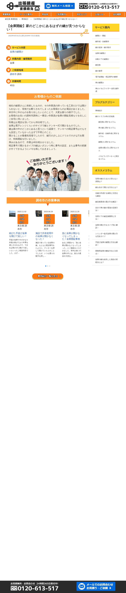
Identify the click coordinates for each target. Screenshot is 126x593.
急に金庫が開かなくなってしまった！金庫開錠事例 (71, 236)
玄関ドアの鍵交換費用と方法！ (105, 217)
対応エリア (82, 14)
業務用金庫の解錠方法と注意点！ (106, 252)
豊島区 (59, 557)
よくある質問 (14, 490)
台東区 (105, 553)
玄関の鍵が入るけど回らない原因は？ (106, 180)
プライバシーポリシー (18, 458)
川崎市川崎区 (82, 561)
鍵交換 (98, 65)
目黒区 (59, 561)
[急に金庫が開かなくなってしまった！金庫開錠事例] (65, 215)
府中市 (105, 557)
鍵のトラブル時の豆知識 (104, 116)
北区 (93, 548)
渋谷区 (47, 553)
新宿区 (59, 553)
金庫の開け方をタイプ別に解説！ (106, 226)
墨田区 (82, 553)
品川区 (36, 553)
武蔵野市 (47, 561)
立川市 (13, 557)
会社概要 (117, 14)
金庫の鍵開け (16, 51)
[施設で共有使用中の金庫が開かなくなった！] (39, 215)
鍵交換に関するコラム (107, 122)
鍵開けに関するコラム (107, 142)
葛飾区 (82, 548)
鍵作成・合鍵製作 (102, 41)
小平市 (24, 553)
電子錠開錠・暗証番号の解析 (106, 77)
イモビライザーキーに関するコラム (108, 157)
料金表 (45, 14)
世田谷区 (94, 553)
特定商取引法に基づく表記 (19, 462)
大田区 (70, 548)
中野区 (70, 557)
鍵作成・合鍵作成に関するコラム (108, 134)
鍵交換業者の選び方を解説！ (106, 202)
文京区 (13, 561)
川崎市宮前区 (36, 565)
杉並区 (70, 553)
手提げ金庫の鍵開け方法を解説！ (106, 243)
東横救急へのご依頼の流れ (19, 487)
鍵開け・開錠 (100, 36)
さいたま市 (47, 565)
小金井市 (13, 553)
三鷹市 (24, 561)
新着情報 (12, 501)
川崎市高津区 (105, 561)
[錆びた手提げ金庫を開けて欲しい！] (12, 215)
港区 (35, 561)
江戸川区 (59, 548)
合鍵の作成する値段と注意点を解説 (106, 194)
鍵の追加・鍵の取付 (103, 47)
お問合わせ (13, 469)
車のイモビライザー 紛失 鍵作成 (107, 89)
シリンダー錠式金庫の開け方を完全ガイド (106, 235)
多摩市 (24, 557)
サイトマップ (14, 465)
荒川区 (24, 548)
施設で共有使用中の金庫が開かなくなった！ (44, 236)
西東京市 (82, 557)
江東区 (105, 548)
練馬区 (93, 557)
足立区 (13, 548)
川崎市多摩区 (12, 565)
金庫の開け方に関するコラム (108, 149)
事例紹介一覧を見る (48, 276)
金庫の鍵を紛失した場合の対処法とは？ (106, 260)
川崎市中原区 (24, 565)
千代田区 (47, 557)
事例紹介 (25, 19)
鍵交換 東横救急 (11, 19)
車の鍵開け (99, 83)
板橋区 (36, 548)
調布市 (13, 74)
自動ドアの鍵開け (102, 59)
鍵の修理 (98, 71)
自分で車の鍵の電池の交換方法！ (106, 209)
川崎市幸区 (93, 561)
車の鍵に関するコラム (107, 128)
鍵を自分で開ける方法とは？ (106, 187)
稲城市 (47, 548)
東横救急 (12, 451)
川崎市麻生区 (70, 561)
